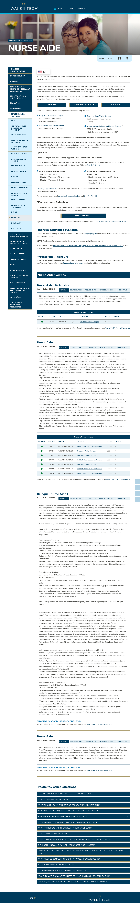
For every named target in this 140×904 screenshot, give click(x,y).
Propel (13, 265)
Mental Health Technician (18, 206)
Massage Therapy (19, 182)
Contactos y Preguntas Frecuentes (16, 305)
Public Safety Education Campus (51, 125)
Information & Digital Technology (19, 242)
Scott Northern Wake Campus (99, 116)
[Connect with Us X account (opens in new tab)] (127, 58)
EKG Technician (18, 166)
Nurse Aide (34, 48)
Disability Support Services (47, 188)
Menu (60, 9)
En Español (15, 297)
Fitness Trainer (18, 171)
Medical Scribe (18, 200)
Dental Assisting (19, 154)
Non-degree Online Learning (19, 277)
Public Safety (16, 248)
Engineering (15, 108)
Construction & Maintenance (18, 97)
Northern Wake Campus (89, 322)
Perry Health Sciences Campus (51, 115)
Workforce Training (20, 40)
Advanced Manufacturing (17, 70)
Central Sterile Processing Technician (18, 128)
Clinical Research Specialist (19, 141)
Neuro (14, 212)
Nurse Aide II (116, 104)
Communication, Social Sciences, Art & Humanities (20, 89)
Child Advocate (18, 135)
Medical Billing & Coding (19, 194)
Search (81, 9)
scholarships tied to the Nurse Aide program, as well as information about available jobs (88, 246)
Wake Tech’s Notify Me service (117, 328)
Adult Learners (17, 283)
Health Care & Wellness (18, 115)
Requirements (90, 290)
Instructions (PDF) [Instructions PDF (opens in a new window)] (119, 221)
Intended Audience (106, 290)
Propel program (90, 233)
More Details (122, 290)
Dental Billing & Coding (18, 160)
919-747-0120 (93, 165)
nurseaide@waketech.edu (68, 196)
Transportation (18, 259)
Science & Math (17, 254)
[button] (83, 794)
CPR (13, 121)
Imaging (14, 177)
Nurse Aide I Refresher (84, 104)
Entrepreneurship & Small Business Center (20, 290)
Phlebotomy (16, 229)
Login (70, 9)
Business (14, 81)
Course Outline (75, 290)
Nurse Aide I (52, 104)
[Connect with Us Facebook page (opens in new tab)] (119, 58)
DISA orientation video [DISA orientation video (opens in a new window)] (84, 215)
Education (15, 103)
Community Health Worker (19, 148)
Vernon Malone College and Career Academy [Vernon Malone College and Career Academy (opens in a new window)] (104, 126)
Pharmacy (16, 223)
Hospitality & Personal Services (19, 235)
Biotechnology (17, 76)
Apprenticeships (18, 270)
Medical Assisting (19, 188)
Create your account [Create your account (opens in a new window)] (103, 221)
